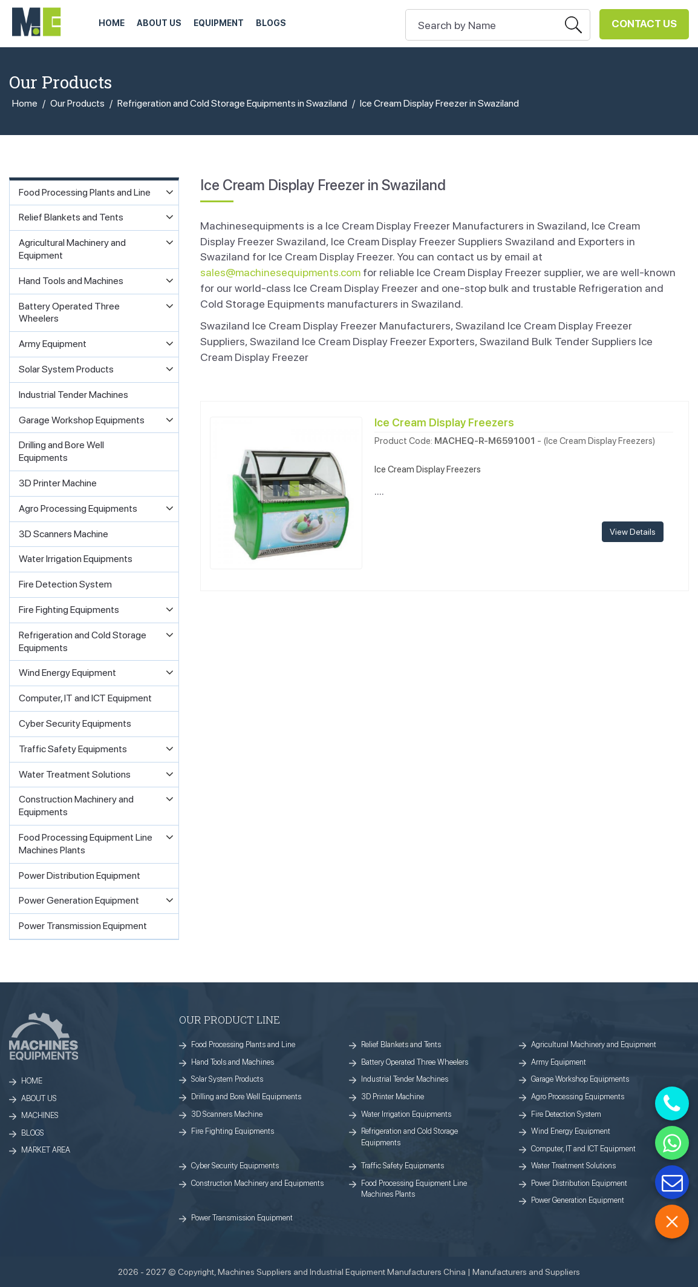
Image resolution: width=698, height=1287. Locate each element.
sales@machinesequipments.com (280, 272)
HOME (112, 23)
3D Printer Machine (392, 1096)
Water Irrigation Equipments (406, 1114)
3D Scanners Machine (227, 1114)
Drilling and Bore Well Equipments (246, 1096)
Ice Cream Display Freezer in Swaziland (439, 103)
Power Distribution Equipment (579, 1183)
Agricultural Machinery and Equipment (593, 1044)
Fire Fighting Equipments (232, 1131)
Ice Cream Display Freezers (444, 422)
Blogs (271, 23)
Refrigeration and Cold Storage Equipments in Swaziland (232, 103)
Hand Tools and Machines (232, 1062)
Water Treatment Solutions (573, 1165)
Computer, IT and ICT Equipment (583, 1148)
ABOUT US (159, 23)
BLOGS (32, 1132)
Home (25, 103)
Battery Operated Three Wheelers (414, 1062)
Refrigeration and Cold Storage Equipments (409, 1137)
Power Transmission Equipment (242, 1217)
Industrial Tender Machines (404, 1079)
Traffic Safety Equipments (402, 1165)
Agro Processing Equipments (577, 1096)
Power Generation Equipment (577, 1200)
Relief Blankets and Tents (401, 1044)
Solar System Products (227, 1079)
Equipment (219, 23)
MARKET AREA (45, 1149)
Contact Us (644, 24)
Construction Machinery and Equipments (257, 1183)
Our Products (77, 103)
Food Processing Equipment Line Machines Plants (414, 1189)
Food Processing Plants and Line (243, 1044)
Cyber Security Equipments (235, 1165)
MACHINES (40, 1115)
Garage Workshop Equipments (580, 1079)
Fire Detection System (566, 1114)
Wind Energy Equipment (570, 1131)
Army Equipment (558, 1062)
